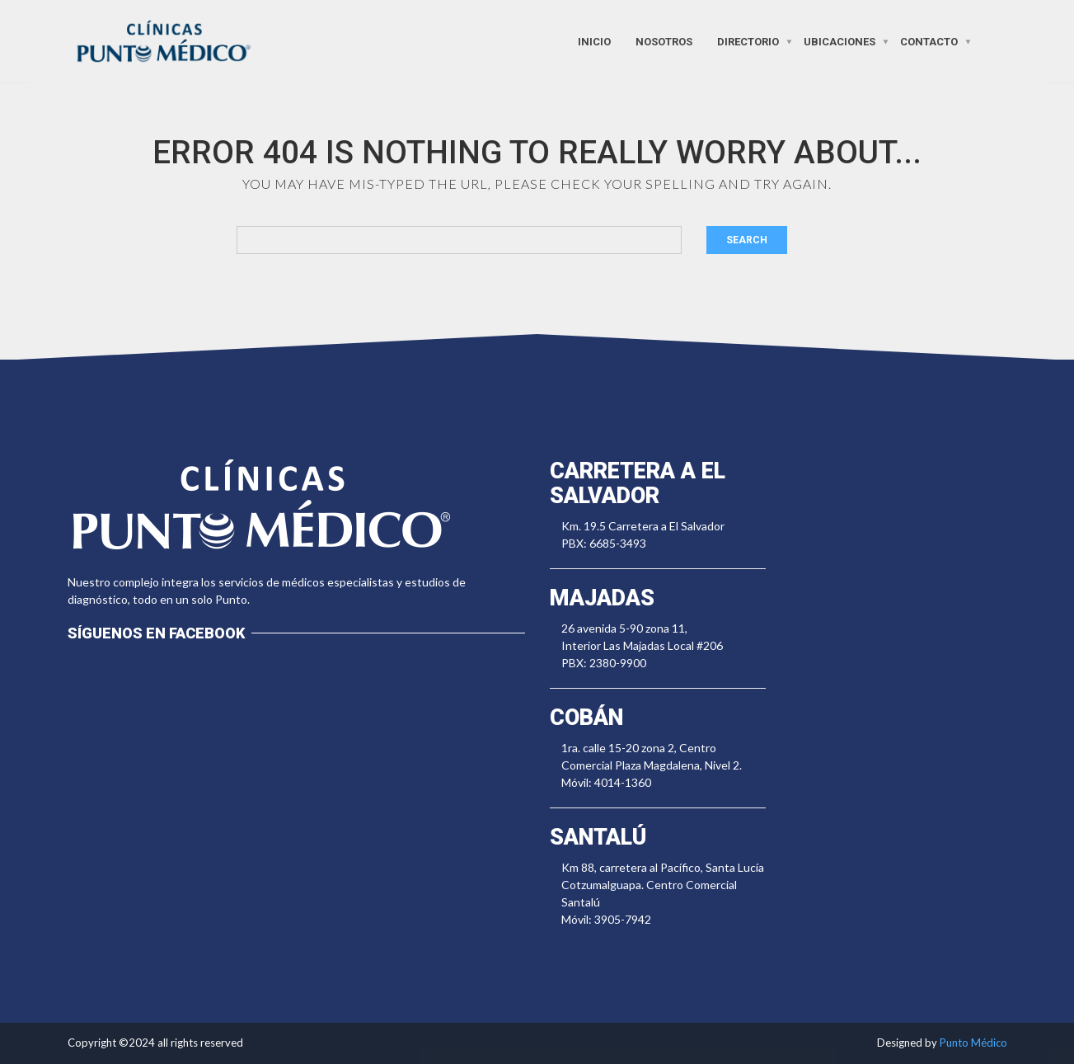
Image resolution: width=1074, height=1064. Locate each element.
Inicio (594, 41)
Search (746, 240)
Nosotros (663, 41)
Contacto (929, 41)
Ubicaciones (839, 41)
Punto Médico (973, 1042)
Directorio (748, 41)
